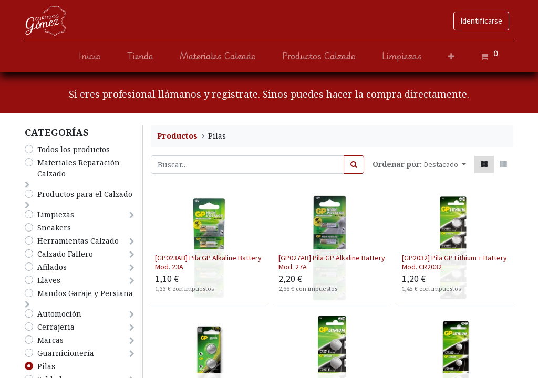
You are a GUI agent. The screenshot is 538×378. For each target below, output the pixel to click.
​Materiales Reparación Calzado (78, 168)
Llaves (48, 280)
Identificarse (481, 21)
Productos (177, 136)
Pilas (46, 366)
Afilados (52, 267)
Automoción (59, 314)
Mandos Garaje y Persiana (85, 293)
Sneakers (54, 228)
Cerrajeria (56, 327)
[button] (451, 56)
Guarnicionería (65, 353)
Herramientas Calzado (78, 241)
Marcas (50, 340)
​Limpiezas (55, 214)
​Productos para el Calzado (84, 194)
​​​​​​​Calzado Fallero (65, 254)
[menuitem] (90, 56)
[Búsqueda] (354, 164)
